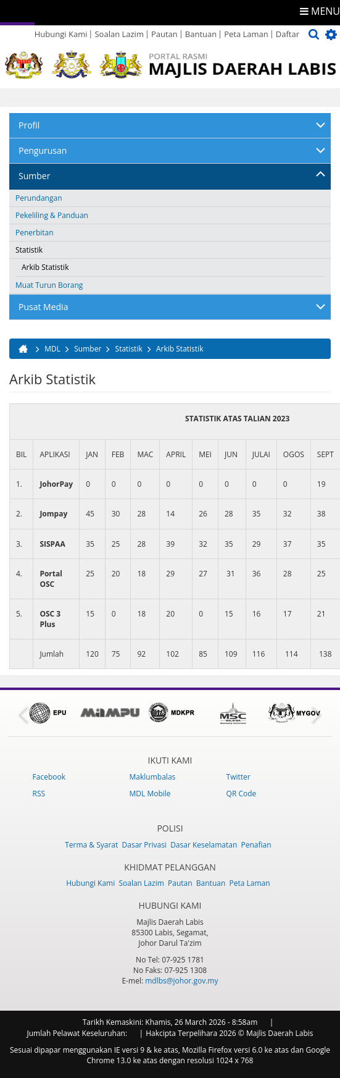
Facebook (49, 777)
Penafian (256, 845)
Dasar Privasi (144, 845)
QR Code (241, 793)
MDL (52, 348)
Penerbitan (34, 232)
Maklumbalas (153, 777)
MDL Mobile (150, 793)
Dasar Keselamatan (203, 845)
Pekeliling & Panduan (51, 215)
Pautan (164, 34)
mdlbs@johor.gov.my (181, 980)
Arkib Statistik (45, 267)
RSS (39, 793)
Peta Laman (246, 34)
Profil (29, 125)
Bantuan (201, 34)
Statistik (29, 250)
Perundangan (38, 198)
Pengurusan (43, 150)
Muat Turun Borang (49, 285)
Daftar (287, 34)
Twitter (238, 777)
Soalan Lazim (118, 34)
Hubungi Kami (61, 34)
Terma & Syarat (91, 845)
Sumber (34, 176)
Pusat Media (43, 307)
